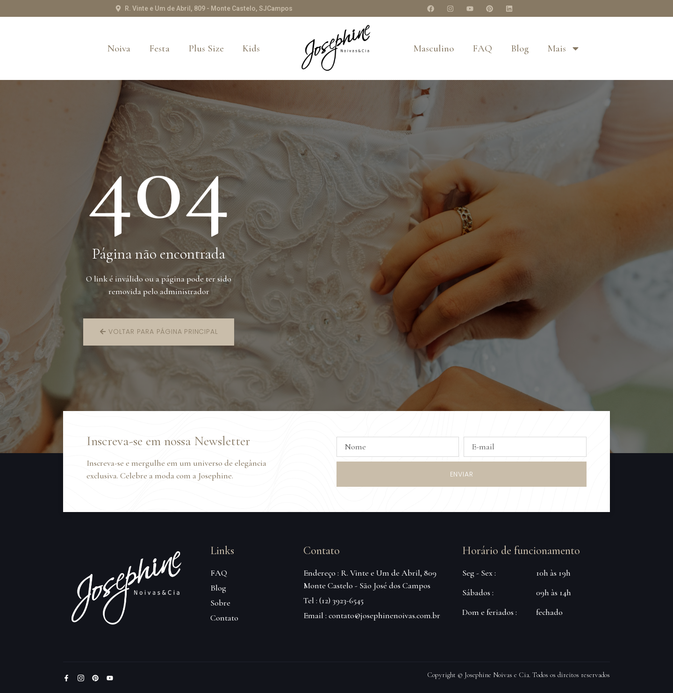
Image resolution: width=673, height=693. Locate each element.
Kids (251, 48)
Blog (520, 48)
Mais (563, 48)
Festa (159, 48)
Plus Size (206, 48)
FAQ (482, 48)
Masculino (433, 48)
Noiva (118, 48)
